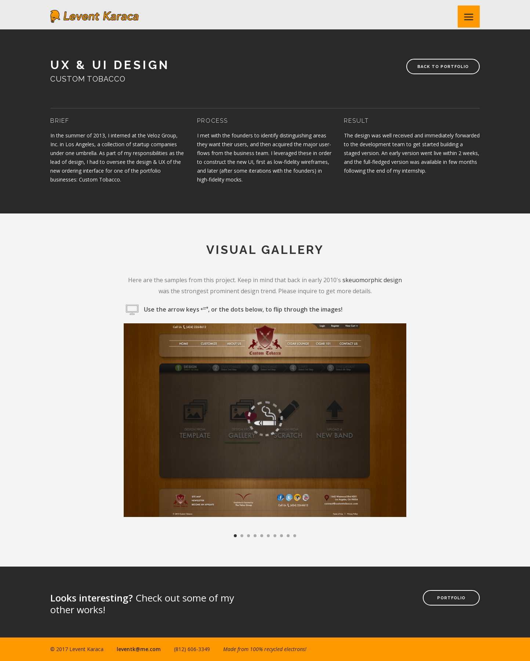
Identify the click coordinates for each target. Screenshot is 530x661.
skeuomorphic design (372, 280)
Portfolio (451, 598)
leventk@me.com (139, 649)
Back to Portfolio (443, 66)
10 (294, 535)
